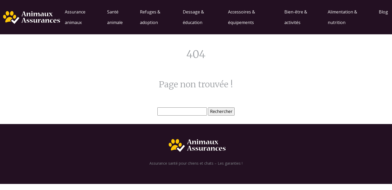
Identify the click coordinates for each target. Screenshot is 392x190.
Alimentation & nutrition (342, 17)
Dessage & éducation (193, 17)
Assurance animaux (75, 17)
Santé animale (115, 17)
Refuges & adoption (150, 17)
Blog (383, 12)
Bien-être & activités (295, 17)
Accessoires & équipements (241, 17)
